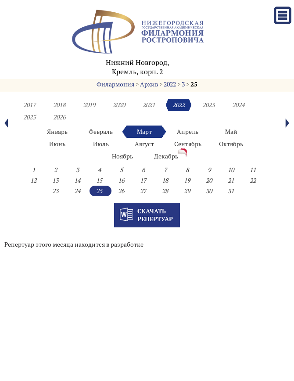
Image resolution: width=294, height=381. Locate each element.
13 (55, 180)
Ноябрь (122, 156)
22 (253, 180)
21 (231, 180)
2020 (119, 105)
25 (193, 84)
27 (143, 191)
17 (143, 180)
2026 (59, 117)
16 (121, 180)
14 (77, 180)
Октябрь (231, 144)
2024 (238, 105)
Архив (149, 84)
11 (253, 170)
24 (77, 191)
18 (165, 180)
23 (55, 191)
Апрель (187, 132)
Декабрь (166, 156)
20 (209, 180)
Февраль (101, 132)
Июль (101, 144)
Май (231, 132)
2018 (59, 105)
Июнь (57, 144)
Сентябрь (187, 144)
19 (187, 180)
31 (231, 191)
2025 (29, 117)
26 (121, 191)
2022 (170, 84)
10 (231, 170)
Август (144, 144)
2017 (29, 105)
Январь (57, 132)
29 (187, 191)
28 (165, 191)
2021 (149, 105)
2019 (89, 105)
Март (144, 132)
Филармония (115, 84)
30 (209, 191)
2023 (208, 105)
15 (99, 180)
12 (33, 180)
